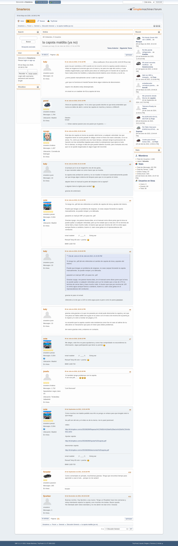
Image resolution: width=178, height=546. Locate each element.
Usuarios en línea (147, 181)
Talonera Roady (148, 106)
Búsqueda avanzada (28, 47)
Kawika (145, 54)
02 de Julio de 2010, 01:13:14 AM (75, 164)
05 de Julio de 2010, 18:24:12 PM (75, 309)
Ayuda (141, 543)
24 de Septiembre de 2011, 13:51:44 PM (77, 409)
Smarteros (23, 9)
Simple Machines (31, 543)
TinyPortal (135, 543)
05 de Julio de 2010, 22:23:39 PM (75, 371)
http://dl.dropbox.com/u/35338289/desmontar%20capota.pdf (87, 450)
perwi (45, 101)
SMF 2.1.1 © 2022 (20, 543)
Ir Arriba (45, 518)
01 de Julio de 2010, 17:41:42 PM (75, 62)
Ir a (102, 529)
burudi (144, 87)
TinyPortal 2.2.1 (42, 543)
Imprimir (129, 55)
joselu (46, 371)
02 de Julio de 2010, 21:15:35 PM (75, 200)
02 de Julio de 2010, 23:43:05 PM (75, 251)
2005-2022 (52, 543)
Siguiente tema (126, 48)
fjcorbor (47, 496)
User (20, 53)
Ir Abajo (45, 54)
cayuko (153, 98)
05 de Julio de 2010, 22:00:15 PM (75, 338)
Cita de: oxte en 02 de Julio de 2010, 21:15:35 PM (85, 256)
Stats (137, 150)
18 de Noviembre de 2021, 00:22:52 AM (77, 496)
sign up (32, 60)
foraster (47, 472)
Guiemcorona (147, 67)
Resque (139, 42)
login (25, 60)
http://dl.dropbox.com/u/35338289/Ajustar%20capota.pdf (85, 441)
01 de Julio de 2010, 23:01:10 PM (75, 100)
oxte (45, 200)
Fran (154, 77)
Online (45, 32)
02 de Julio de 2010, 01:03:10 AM (75, 131)
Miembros (143, 156)
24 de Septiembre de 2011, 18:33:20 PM (77, 471)
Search (20, 32)
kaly (45, 62)
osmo (144, 108)
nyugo (46, 131)
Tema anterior (112, 48)
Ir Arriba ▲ (160, 543)
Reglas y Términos (150, 543)
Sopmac (139, 131)
